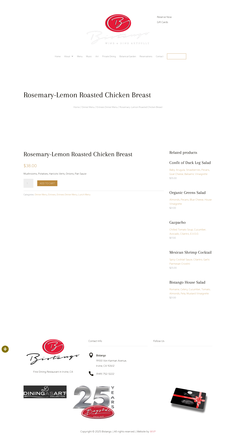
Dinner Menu (88, 107)
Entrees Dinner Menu (107, 107)
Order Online (176, 56)
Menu (80, 56)
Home (58, 56)
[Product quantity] (28, 183)
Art (97, 56)
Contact (159, 56)
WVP (153, 431)
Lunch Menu (84, 194)
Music (89, 56)
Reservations (146, 56)
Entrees (52, 194)
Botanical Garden (127, 56)
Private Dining (109, 56)
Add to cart (47, 183)
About (67, 56)
